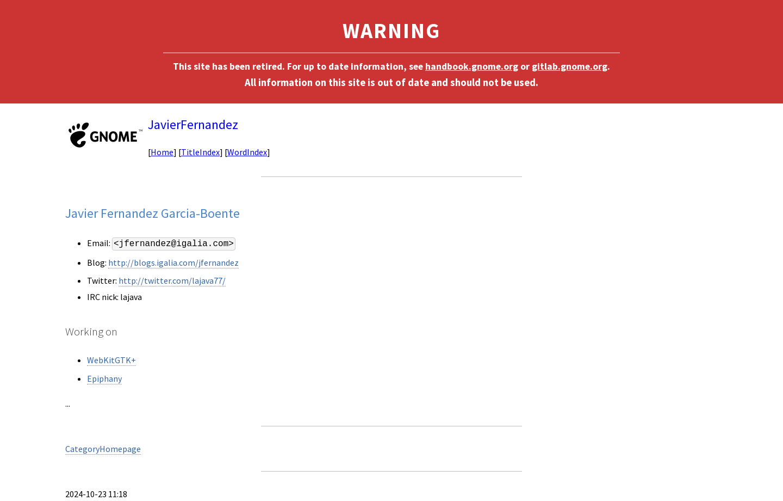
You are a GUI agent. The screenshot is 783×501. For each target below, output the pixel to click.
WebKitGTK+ (111, 360)
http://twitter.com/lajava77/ (172, 280)
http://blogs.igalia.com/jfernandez (173, 262)
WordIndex (247, 151)
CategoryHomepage (103, 448)
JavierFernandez (193, 124)
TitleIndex (200, 151)
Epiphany (104, 378)
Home (162, 151)
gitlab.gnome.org (569, 66)
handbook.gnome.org (471, 66)
